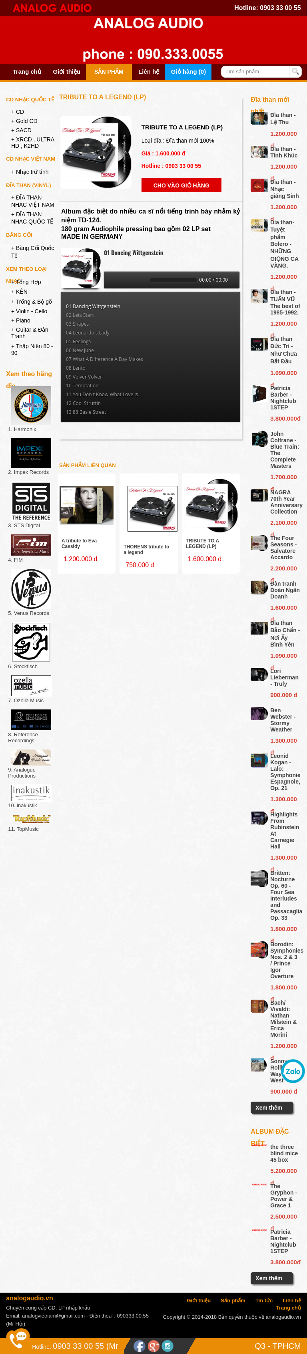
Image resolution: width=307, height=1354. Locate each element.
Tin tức (264, 1301)
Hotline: (41, 1347)
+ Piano (20, 320)
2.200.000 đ (283, 569)
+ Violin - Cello (29, 311)
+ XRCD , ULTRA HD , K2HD (32, 142)
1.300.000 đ (283, 742)
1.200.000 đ (283, 1047)
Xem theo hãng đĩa (29, 375)
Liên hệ (148, 71)
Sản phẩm (108, 72)
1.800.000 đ (283, 930)
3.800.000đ (285, 418)
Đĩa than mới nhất (270, 101)
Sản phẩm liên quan (87, 465)
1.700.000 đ (283, 478)
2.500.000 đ (283, 1218)
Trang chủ (26, 71)
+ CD (17, 112)
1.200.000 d (283, 135)
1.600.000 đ (283, 609)
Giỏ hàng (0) (188, 71)
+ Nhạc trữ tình (30, 172)
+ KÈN (19, 291)
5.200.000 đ (283, 1172)
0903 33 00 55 (280, 7)
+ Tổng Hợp (26, 282)
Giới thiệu (67, 71)
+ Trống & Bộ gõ (31, 301)
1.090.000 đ (283, 374)
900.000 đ (283, 694)
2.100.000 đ (283, 524)
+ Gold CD (24, 121)
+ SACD (21, 130)
